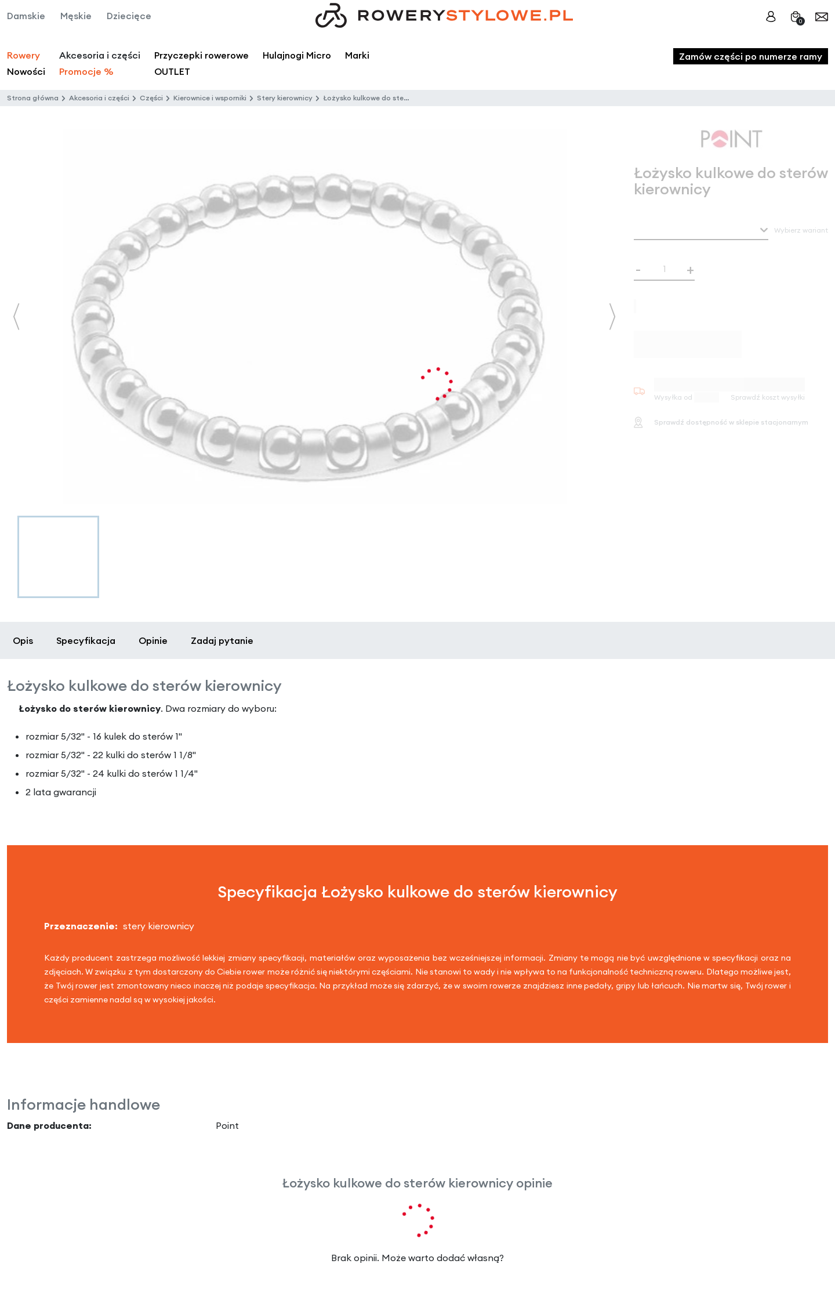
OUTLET (172, 71)
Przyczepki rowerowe (201, 55)
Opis (23, 640)
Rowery (23, 55)
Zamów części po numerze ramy (750, 56)
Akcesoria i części (99, 97)
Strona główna (33, 97)
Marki (357, 55)
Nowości (26, 71)
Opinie (153, 640)
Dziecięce (129, 15)
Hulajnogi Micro (297, 55)
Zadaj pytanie (222, 640)
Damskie (26, 15)
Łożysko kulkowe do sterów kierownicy (388, 97)
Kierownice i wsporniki (209, 97)
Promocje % (86, 71)
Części (151, 97)
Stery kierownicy (285, 97)
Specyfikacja (85, 640)
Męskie (76, 15)
